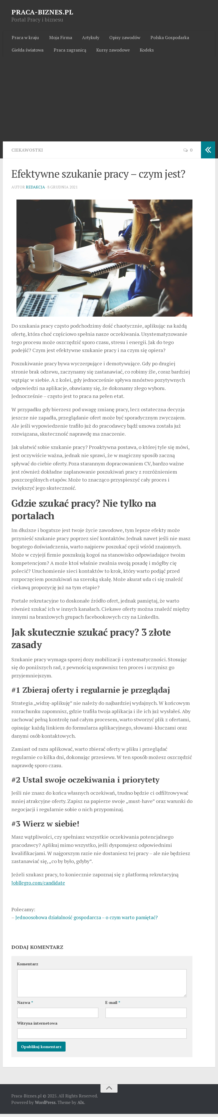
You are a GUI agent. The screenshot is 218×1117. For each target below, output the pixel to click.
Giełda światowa (27, 52)
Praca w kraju (25, 38)
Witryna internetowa (37, 1026)
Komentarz (27, 967)
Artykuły (86, 38)
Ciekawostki (28, 153)
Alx (80, 1105)
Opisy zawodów (119, 38)
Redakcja (36, 190)
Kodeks (142, 52)
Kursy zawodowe (110, 52)
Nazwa (25, 1005)
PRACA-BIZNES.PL (42, 11)
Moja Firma (58, 38)
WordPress (45, 1105)
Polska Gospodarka (162, 38)
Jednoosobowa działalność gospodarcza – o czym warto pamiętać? (90, 920)
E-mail (112, 1005)
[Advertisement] (109, 101)
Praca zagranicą (68, 52)
